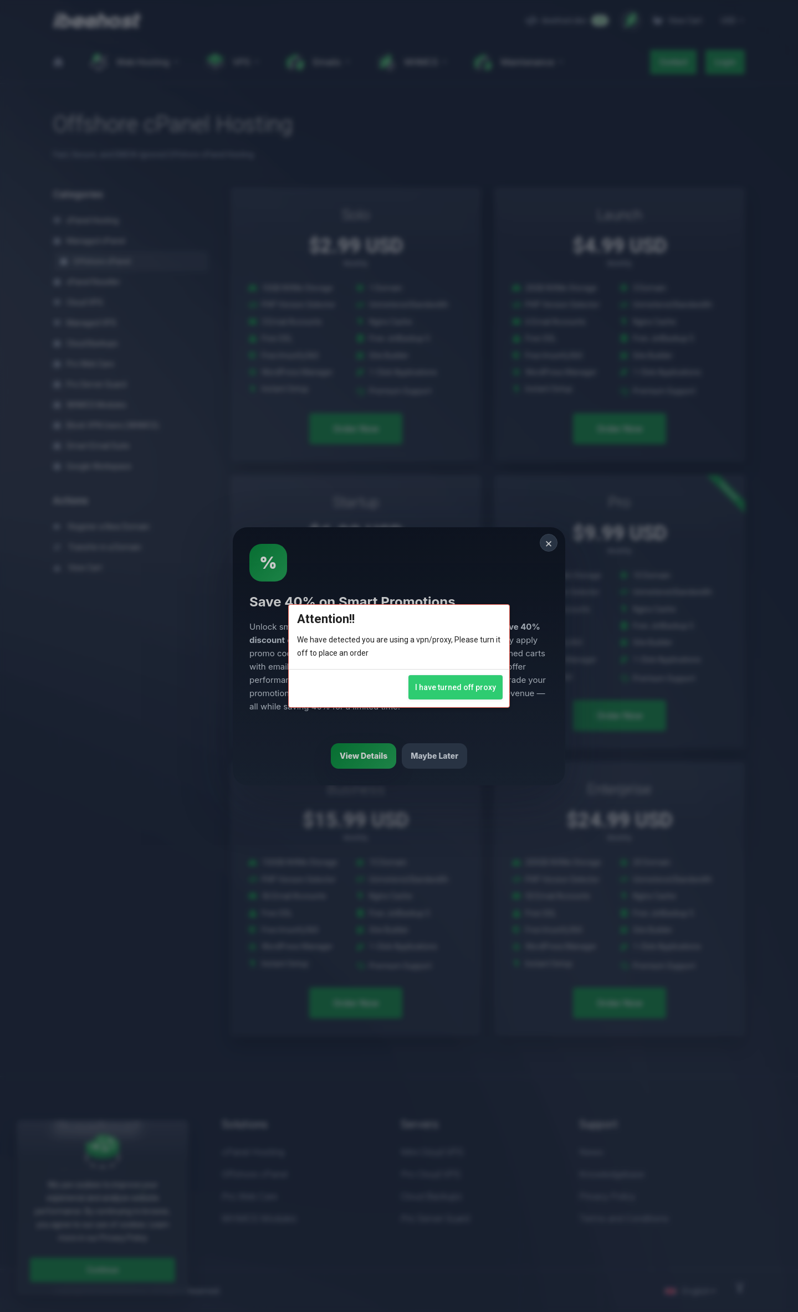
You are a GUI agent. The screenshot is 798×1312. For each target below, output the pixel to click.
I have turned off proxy (455, 687)
